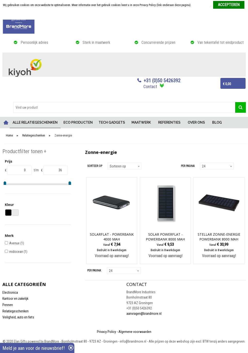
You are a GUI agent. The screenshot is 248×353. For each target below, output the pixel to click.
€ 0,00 (227, 84)
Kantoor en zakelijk (15, 298)
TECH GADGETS (112, 122)
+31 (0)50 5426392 (162, 80)
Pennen (7, 305)
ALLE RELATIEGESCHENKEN (35, 122)
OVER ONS (196, 122)
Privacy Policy (106, 331)
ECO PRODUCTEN (78, 122)
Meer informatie (201, 5)
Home (6, 122)
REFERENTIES (169, 122)
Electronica (10, 292)
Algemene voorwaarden (134, 331)
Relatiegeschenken (33, 135)
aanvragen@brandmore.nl (144, 313)
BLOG (217, 122)
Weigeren (124, 14)
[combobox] (124, 107)
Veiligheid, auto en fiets (18, 317)
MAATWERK (141, 122)
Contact (150, 86)
